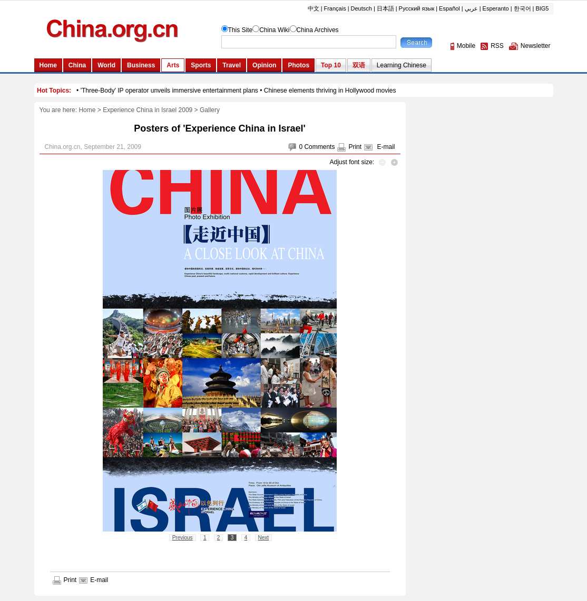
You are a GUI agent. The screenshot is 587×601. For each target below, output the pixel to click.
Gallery (210, 110)
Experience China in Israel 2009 (147, 110)
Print (354, 147)
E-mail (386, 147)
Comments (319, 147)
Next (263, 537)
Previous (182, 537)
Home (87, 110)
